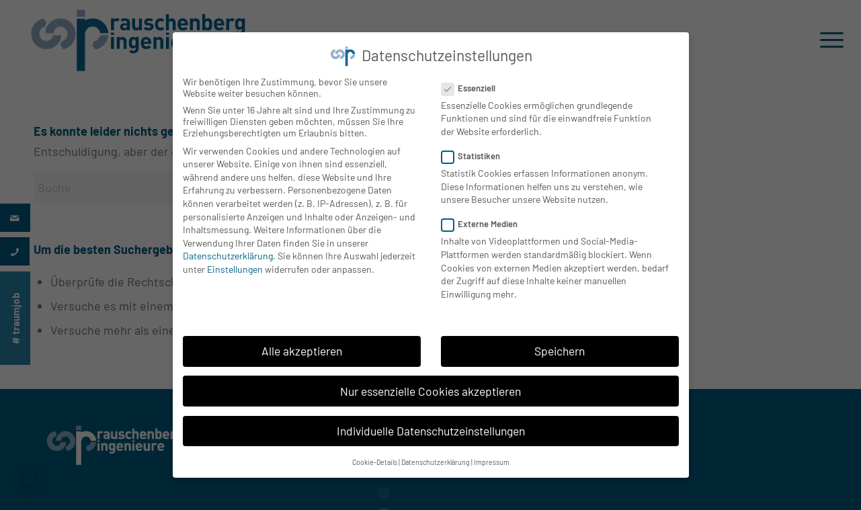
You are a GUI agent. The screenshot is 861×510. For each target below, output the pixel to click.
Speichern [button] (559, 347)
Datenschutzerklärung (228, 252)
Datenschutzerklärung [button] (435, 458)
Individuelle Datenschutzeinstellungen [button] (431, 427)
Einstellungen (235, 265)
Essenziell (474, 84)
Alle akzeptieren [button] (301, 347)
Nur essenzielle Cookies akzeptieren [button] (430, 387)
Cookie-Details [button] (374, 458)
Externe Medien (485, 220)
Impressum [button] (491, 458)
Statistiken (476, 152)
